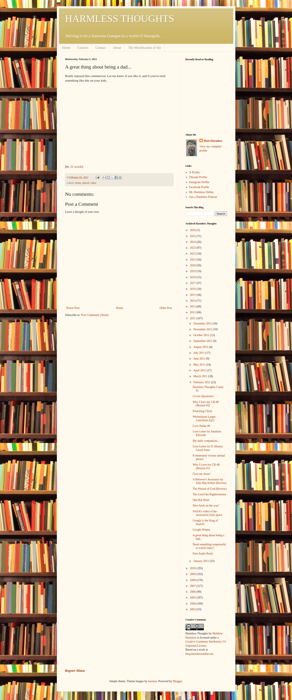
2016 (193, 288)
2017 (193, 283)
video (93, 182)
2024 (193, 242)
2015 (193, 294)
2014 (193, 300)
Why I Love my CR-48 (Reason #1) (206, 466)
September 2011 (203, 341)
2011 (193, 318)
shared (85, 182)
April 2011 (200, 370)
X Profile (194, 172)
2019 (193, 271)
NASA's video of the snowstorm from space (207, 513)
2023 (193, 247)
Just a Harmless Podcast (203, 196)
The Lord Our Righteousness (209, 494)
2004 (193, 603)
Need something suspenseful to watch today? (209, 546)
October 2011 (201, 335)
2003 (193, 609)
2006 (193, 591)
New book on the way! (206, 505)
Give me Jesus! (201, 473)
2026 (193, 230)
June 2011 (199, 358)
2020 (193, 265)
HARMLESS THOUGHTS (119, 18)
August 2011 (201, 347)
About (117, 47)
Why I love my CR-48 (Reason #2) (206, 403)
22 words (76, 166)
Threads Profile (198, 177)
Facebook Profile (199, 187)
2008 (193, 580)
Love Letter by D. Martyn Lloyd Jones (208, 448)
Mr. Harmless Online (201, 192)
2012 (193, 312)
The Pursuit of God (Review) (209, 488)
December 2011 (203, 323)
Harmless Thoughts (197, 633)
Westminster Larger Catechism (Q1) (204, 418)
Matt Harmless (213, 140)
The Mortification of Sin (144, 47)
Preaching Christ (202, 411)
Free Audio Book (203, 553)
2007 (193, 585)
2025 (193, 236)
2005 (193, 597)
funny (78, 182)
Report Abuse (75, 671)
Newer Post (73, 308)
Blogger (177, 681)
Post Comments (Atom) (95, 315)
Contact (100, 47)
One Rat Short (201, 500)
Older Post (166, 308)
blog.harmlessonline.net (199, 653)
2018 (193, 277)
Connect (82, 47)
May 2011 (199, 364)
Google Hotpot (201, 529)
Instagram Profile (199, 182)
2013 (193, 306)
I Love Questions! (203, 396)
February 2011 (202, 382)
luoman (152, 681)
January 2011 (201, 561)
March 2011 (200, 376)
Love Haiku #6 (201, 425)
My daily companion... (206, 440)
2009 (193, 574)
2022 (193, 253)
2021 (193, 259)
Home (66, 47)
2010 (193, 568)
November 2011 (203, 329)
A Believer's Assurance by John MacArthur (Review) (209, 481)
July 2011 (199, 352)
